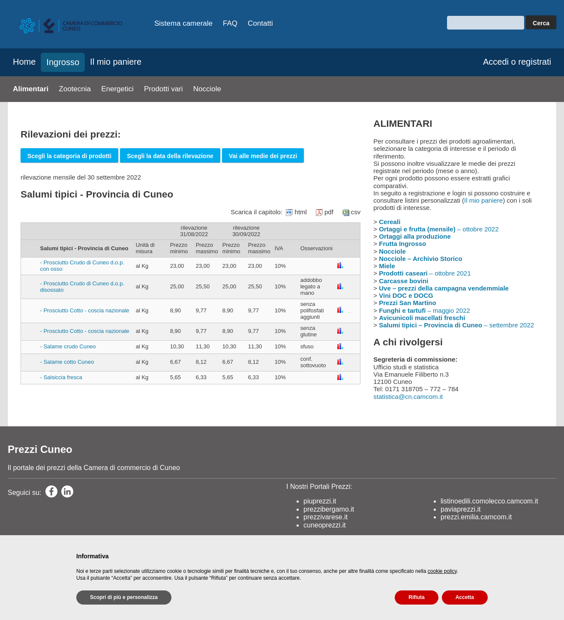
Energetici (117, 89)
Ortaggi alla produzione (415, 236)
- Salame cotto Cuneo (67, 362)
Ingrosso (62, 62)
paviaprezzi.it (460, 509)
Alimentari (30, 89)
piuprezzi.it (319, 501)
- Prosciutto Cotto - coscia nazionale (84, 310)
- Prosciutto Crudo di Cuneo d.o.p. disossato (82, 286)
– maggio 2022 (424, 310)
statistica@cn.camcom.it (408, 396)
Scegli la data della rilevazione (170, 156)
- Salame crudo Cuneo (68, 346)
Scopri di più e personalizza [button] (124, 597)
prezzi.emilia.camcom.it (476, 517)
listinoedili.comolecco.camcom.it (489, 501)
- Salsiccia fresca (61, 377)
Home (24, 61)
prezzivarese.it (325, 517)
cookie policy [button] (442, 571)
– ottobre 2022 (438, 229)
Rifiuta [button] (416, 597)
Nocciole (207, 89)
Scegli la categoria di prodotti (69, 156)
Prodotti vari (163, 89)
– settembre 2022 (456, 325)
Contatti (260, 23)
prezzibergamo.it (328, 509)
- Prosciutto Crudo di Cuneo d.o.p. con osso (82, 265)
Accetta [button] (465, 597)
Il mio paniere (115, 61)
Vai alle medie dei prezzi (263, 156)
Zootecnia (75, 89)
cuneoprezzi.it (324, 525)
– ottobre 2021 (425, 273)
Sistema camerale (183, 23)
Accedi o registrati (517, 61)
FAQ (230, 23)
